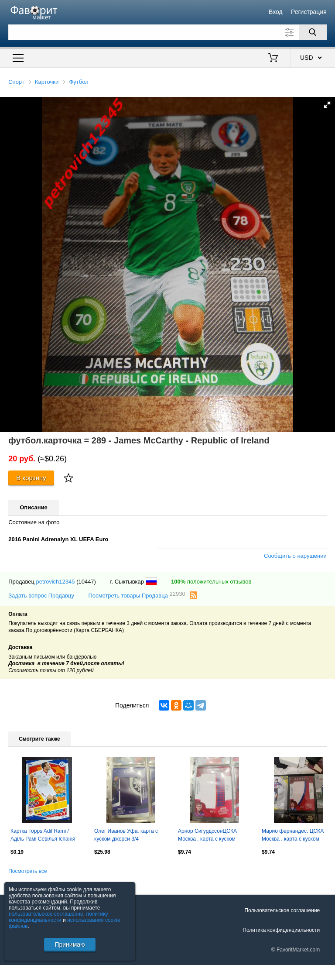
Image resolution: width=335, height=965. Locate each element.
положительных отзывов (211, 581)
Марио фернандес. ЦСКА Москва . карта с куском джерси (293, 836)
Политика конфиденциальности (281, 930)
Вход (276, 11)
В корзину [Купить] (31, 477)
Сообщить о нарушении (295, 556)
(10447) (86, 581)
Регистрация (309, 11)
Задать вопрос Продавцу (41, 595)
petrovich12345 (55, 581)
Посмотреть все (27, 871)
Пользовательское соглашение (282, 910)
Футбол (78, 82)
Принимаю (70, 944)
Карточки (46, 82)
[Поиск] (313, 32)
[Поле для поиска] (167, 32)
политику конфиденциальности (58, 917)
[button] (327, 105)
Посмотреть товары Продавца (136, 595)
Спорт (16, 82)
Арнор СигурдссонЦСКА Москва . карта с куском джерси (207, 836)
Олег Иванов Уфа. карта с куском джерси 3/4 (126, 835)
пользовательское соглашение (46, 914)
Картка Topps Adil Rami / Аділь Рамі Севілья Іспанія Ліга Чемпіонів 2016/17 (42, 836)
